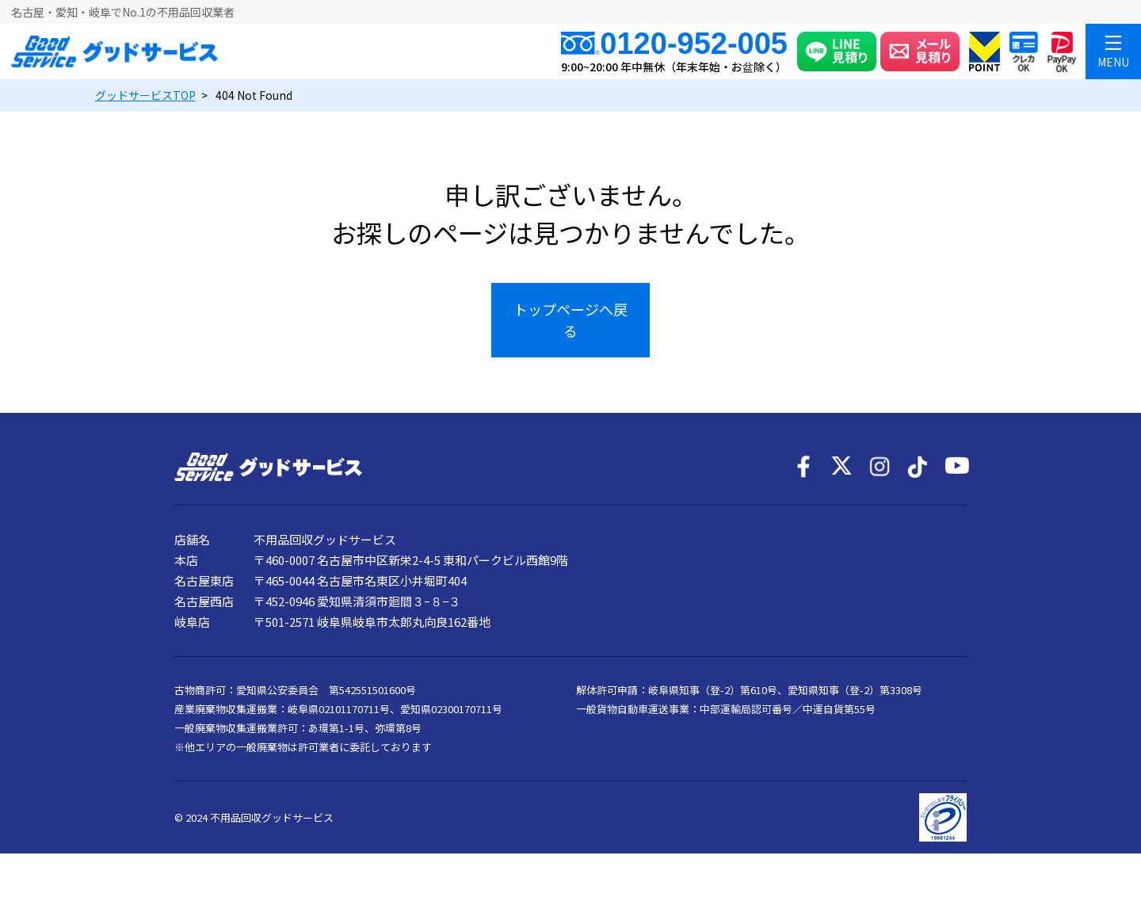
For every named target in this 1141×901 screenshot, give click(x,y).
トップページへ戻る (570, 320)
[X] (841, 467)
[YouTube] (955, 467)
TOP (145, 95)
